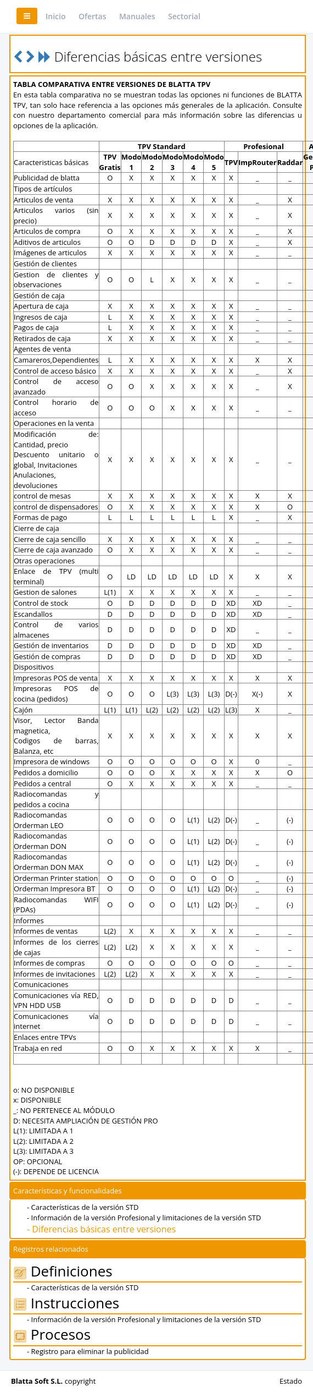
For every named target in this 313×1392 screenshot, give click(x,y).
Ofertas (93, 16)
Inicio (55, 16)
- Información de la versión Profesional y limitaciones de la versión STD (144, 1218)
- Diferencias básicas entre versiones (101, 1229)
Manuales (137, 16)
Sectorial (184, 16)
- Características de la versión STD (82, 1207)
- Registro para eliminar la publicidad (88, 1351)
